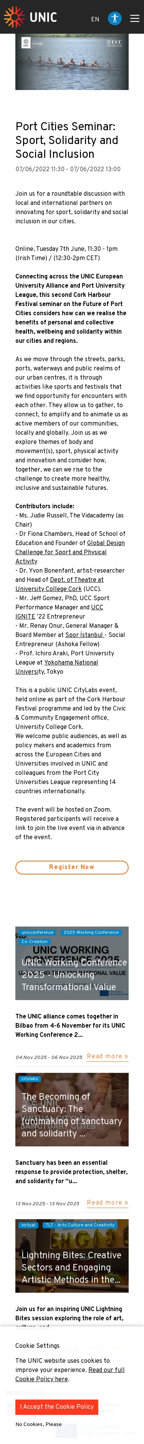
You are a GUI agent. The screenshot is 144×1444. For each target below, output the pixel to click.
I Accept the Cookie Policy (57, 1407)
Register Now (71, 867)
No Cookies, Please (38, 1424)
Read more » (108, 1057)
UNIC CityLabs (77, 690)
